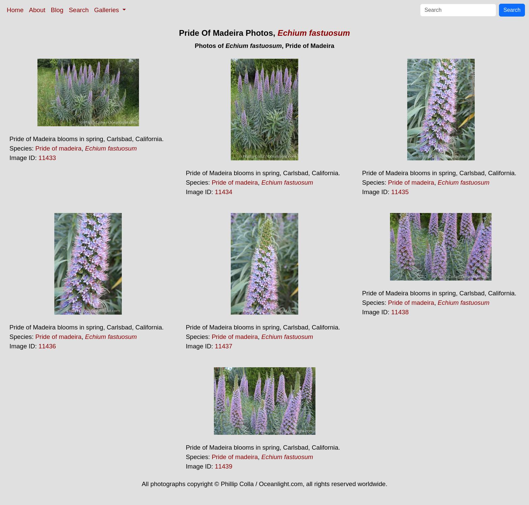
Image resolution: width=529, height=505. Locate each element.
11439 (223, 466)
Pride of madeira (58, 148)
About (37, 10)
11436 (47, 346)
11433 (47, 157)
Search (79, 10)
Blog (57, 10)
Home (15, 10)
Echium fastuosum (314, 32)
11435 (400, 191)
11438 (400, 312)
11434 (223, 191)
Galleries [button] (107, 10)
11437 (223, 346)
